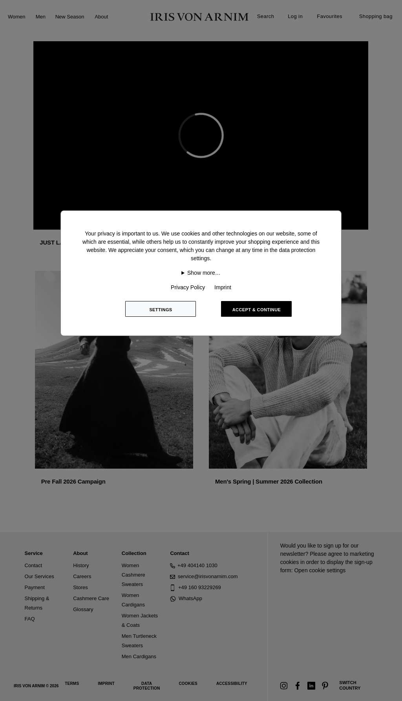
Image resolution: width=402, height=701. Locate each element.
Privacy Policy (188, 287)
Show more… (204, 273)
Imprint (222, 287)
